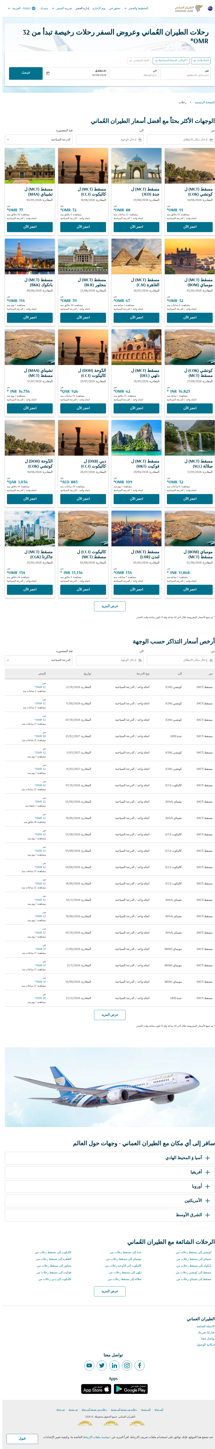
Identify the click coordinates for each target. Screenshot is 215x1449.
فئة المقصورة (62, 130)
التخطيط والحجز (133, 8)
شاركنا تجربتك (203, 1332)
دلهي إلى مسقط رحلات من (122, 1272)
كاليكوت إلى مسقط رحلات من (50, 1252)
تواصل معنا (205, 1338)
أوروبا (199, 1187)
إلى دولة (156, 1409)
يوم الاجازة (96, 8)
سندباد (42, 8)
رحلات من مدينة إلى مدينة (122, 1409)
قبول (19, 1438)
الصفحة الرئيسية (202, 102)
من (204, 71)
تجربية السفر (58, 8)
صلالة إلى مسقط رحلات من (122, 1279)
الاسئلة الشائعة (203, 1326)
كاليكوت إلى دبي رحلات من (52, 1279)
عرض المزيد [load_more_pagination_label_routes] (107, 1291)
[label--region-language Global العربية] (19, 8)
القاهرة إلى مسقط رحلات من (51, 1259)
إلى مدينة (143, 1409)
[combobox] (183, 75)
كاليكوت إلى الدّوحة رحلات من (121, 1265)
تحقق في (112, 8)
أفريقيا (198, 1172)
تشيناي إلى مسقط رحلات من (191, 1259)
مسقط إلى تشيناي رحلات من (191, 1279)
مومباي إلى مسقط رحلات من (121, 1259)
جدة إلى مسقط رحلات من (123, 1252)
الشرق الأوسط (191, 1215)
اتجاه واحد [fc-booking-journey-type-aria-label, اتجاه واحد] (200, 60)
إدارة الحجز (80, 8)
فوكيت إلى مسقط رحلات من (51, 1272)
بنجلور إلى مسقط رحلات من (52, 1265)
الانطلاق (98, 71)
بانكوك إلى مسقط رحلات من (191, 1265)
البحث (23, 73)
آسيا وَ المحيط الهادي (186, 1158)
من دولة (58, 1409)
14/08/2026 (97, 75)
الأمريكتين (195, 1201)
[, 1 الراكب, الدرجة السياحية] (170, 61)
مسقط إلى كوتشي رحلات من (191, 1272)
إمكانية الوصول (203, 1344)
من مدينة (70, 1409)
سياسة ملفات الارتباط (94, 1437)
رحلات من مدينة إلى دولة (92, 1409)
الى (152, 71)
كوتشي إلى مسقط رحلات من (191, 1252)
